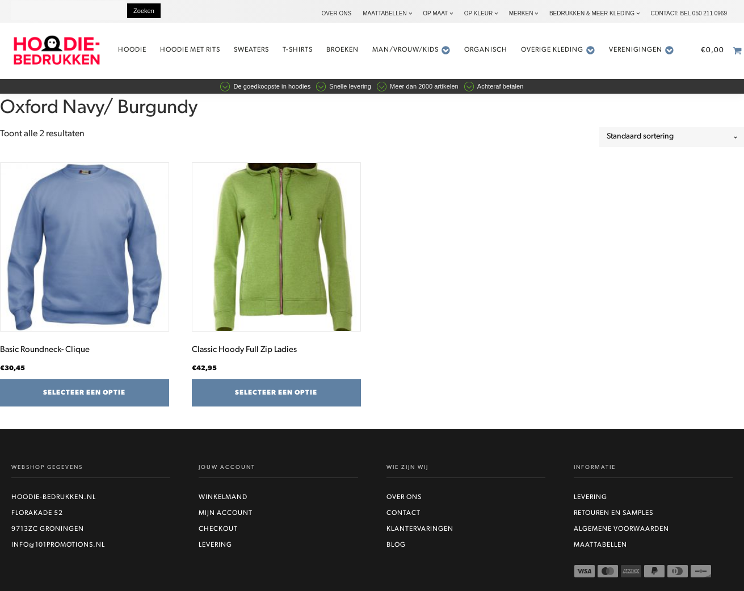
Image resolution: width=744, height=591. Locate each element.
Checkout (218, 529)
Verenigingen (641, 50)
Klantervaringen (419, 529)
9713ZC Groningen (47, 529)
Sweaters (251, 50)
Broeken (342, 50)
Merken (521, 13)
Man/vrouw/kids (411, 50)
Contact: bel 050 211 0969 (688, 13)
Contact (403, 513)
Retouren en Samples (613, 513)
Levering (215, 545)
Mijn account (226, 513)
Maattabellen (384, 13)
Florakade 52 (37, 513)
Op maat (435, 13)
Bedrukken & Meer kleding (591, 13)
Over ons (336, 13)
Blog (396, 545)
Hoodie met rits (190, 50)
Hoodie (132, 50)
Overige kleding (558, 50)
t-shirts (298, 50)
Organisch (485, 50)
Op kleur (478, 13)
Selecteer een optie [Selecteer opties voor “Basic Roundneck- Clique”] (84, 392)
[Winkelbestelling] (671, 137)
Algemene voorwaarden (621, 529)
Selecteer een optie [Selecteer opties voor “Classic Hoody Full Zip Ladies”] (276, 392)
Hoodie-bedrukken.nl (53, 497)
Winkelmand (223, 497)
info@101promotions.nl (58, 545)
